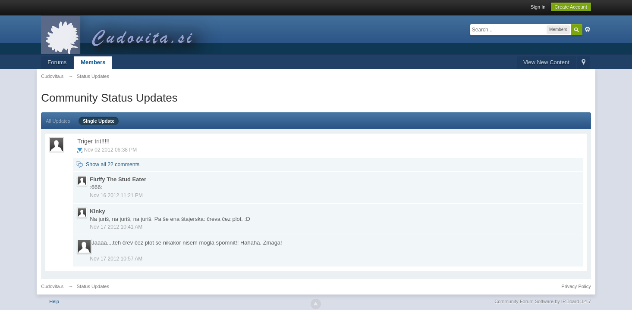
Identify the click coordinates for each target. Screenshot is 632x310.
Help (54, 301)
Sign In (538, 6)
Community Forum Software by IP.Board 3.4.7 (542, 301)
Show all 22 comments (112, 164)
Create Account (571, 6)
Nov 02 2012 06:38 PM (110, 150)
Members (93, 62)
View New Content (546, 62)
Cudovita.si (52, 286)
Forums (56, 62)
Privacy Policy (576, 286)
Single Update (98, 121)
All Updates (58, 121)
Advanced (587, 29)
